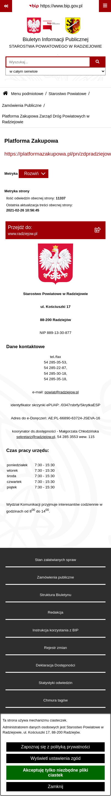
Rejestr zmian (55, 648)
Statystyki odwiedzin (55, 683)
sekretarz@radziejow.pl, (36, 437)
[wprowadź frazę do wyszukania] (47, 61)
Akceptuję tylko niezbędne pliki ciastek (55, 772)
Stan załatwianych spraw (55, 560)
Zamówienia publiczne (55, 577)
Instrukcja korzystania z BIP (56, 630)
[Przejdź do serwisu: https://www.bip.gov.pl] (55, 6)
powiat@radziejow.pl (62, 392)
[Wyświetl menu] (105, 6)
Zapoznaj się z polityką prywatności (55, 747)
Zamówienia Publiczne (21, 105)
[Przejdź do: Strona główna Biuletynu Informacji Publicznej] (5, 94)
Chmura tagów (55, 700)
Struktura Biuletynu (55, 595)
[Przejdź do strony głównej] (55, 34)
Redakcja (55, 612)
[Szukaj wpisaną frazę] (98, 61)
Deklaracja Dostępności (55, 665)
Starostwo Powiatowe (68, 93)
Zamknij (55, 786)
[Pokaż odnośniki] (6, 6)
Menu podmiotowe (27, 93)
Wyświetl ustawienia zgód (55, 758)
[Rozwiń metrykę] (33, 173)
